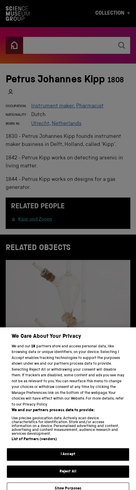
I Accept (68, 460)
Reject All (68, 477)
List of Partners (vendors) (34, 445)
